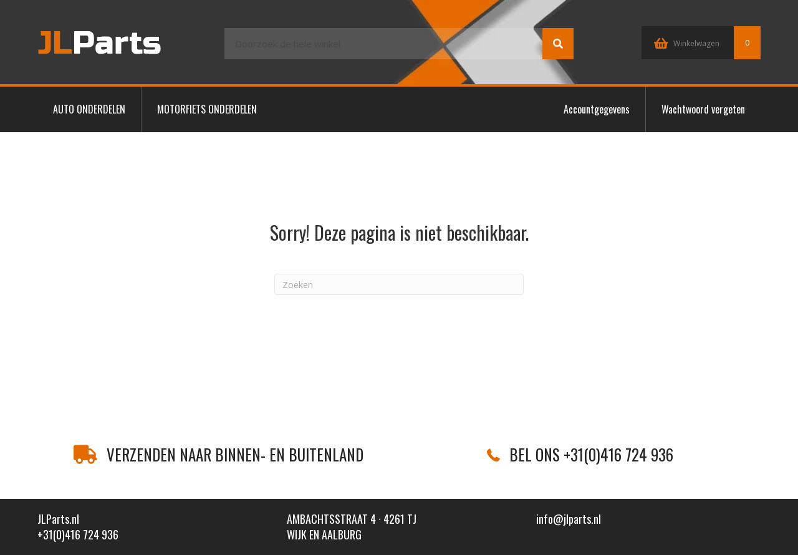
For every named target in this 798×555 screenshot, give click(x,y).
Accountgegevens (597, 109)
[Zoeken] (399, 284)
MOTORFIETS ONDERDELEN (207, 109)
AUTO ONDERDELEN (89, 109)
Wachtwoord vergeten (703, 109)
